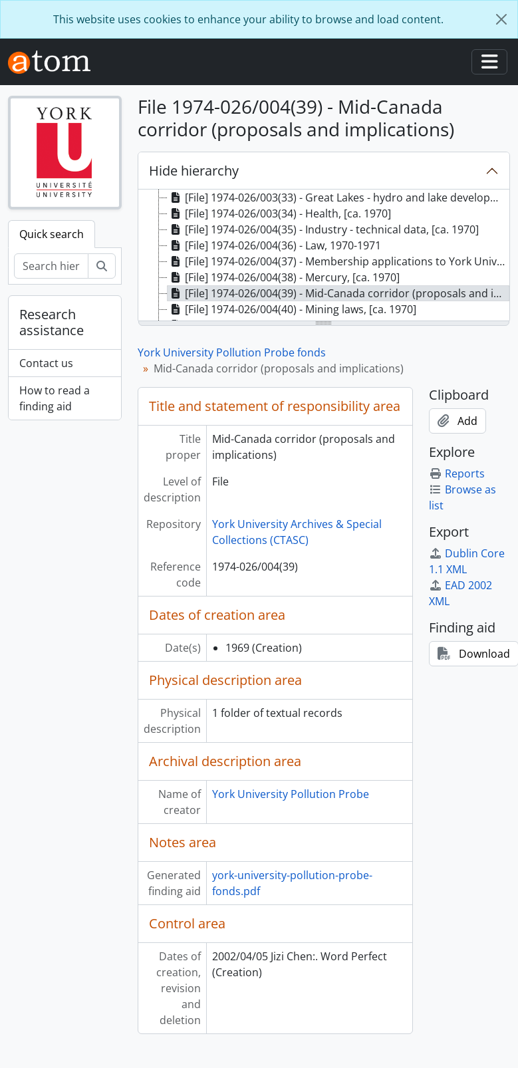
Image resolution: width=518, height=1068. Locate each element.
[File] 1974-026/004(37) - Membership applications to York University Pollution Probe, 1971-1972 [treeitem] (339, 261)
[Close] (501, 19)
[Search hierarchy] (51, 266)
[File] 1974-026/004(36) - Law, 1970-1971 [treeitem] (274, 245)
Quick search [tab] (51, 234)
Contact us (46, 363)
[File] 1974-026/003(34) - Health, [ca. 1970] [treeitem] (279, 213)
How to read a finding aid (54, 398)
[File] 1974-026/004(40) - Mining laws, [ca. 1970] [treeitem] (292, 309)
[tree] (323, 256)
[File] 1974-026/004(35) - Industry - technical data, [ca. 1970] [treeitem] (323, 229)
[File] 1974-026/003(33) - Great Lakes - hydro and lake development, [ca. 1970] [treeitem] (339, 197)
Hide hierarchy (194, 171)
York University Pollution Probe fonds (232, 352)
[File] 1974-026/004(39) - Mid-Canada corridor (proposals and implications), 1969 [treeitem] (339, 293)
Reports (457, 473)
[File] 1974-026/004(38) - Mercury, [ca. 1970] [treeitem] (284, 277)
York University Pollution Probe (290, 794)
